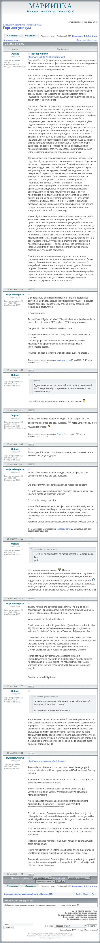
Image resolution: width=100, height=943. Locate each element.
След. (94, 36)
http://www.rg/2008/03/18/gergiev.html (46, 57)
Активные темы (34, 25)
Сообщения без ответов (14, 25)
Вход (94, 894)
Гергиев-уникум (17, 28)
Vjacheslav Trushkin (44, 936)
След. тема (92, 40)
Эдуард (60, 434)
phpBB (39, 934)
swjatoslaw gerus (64, 360)
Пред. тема (81, 40)
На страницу (78, 36)
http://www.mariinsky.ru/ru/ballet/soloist (47, 761)
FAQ (78, 894)
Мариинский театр (30, 894)
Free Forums (59, 936)
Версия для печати (11, 40)
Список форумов (12, 894)
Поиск (85, 894)
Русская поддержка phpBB (50, 938)
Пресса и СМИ (46, 894)
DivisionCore (68, 936)
